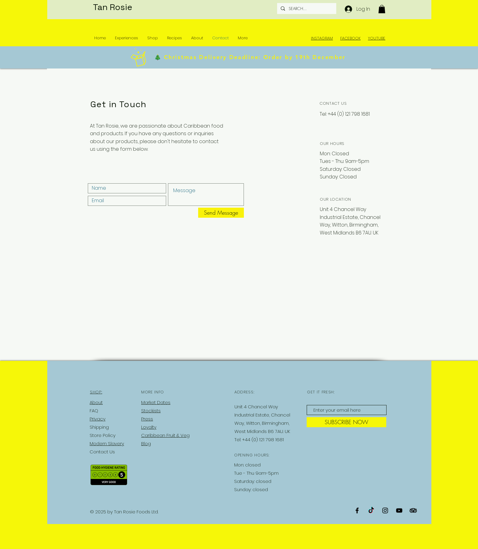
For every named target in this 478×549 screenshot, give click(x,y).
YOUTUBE (376, 38)
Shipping (99, 427)
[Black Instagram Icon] (385, 510)
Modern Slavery (107, 443)
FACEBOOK (350, 38)
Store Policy (103, 435)
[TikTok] (371, 510)
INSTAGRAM (322, 38)
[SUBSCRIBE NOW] (346, 422)
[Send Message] (221, 213)
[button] (381, 9)
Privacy (97, 419)
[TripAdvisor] (413, 510)
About (96, 402)
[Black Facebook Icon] (357, 510)
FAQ (94, 410)
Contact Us (102, 452)
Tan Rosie (112, 7)
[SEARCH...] (306, 8)
